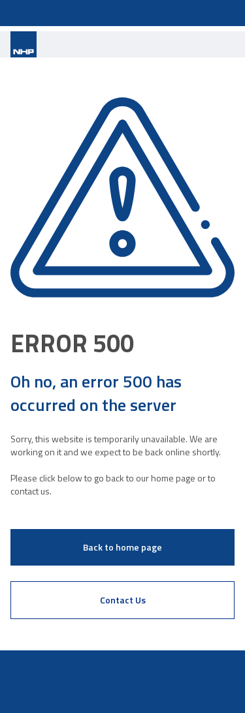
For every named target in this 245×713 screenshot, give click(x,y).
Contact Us (123, 600)
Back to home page (122, 547)
